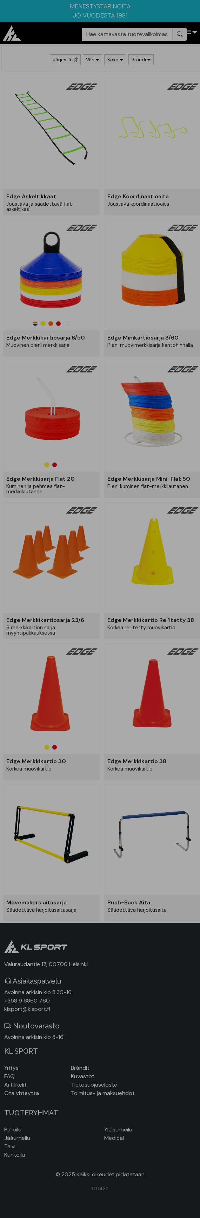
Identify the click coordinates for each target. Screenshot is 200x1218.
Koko (115, 59)
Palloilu (12, 1129)
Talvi (9, 1146)
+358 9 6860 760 (27, 1000)
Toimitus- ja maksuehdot (103, 1093)
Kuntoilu (14, 1154)
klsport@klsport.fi (27, 1009)
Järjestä (65, 59)
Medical (114, 1138)
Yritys (11, 1068)
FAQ (9, 1076)
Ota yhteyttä (21, 1093)
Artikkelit (15, 1084)
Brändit (80, 1068)
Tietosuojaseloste (94, 1084)
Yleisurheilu (118, 1129)
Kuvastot (82, 1076)
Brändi (141, 59)
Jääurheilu (17, 1138)
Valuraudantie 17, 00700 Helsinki (46, 964)
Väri (92, 59)
